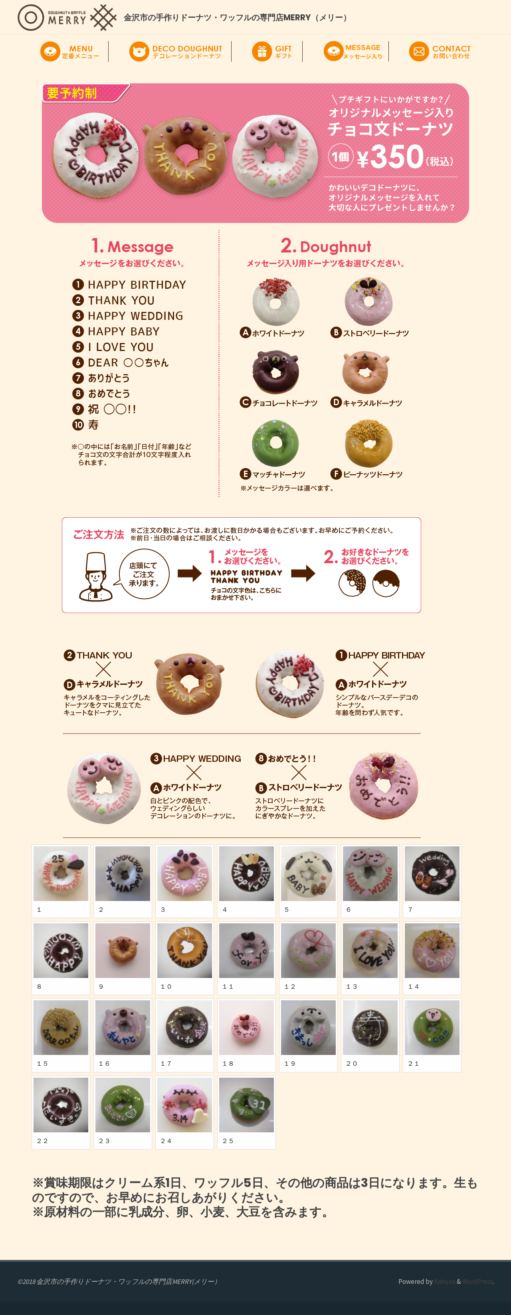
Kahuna (444, 1281)
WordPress (477, 1281)
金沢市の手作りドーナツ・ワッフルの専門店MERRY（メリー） (237, 17)
